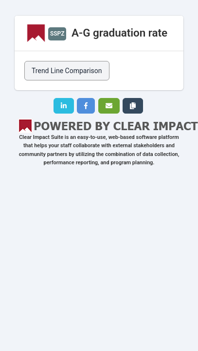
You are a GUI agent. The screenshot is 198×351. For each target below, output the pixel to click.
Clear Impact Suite (41, 137)
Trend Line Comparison (67, 71)
